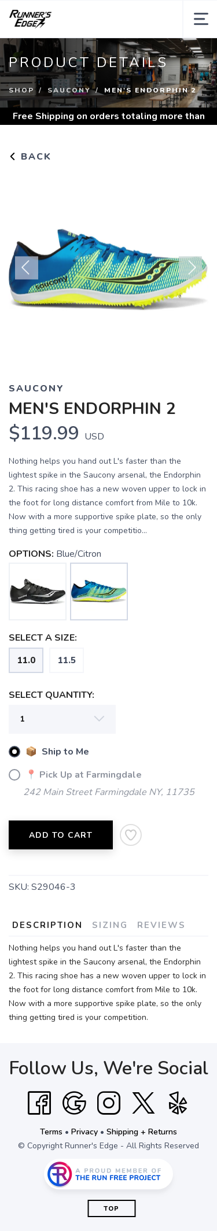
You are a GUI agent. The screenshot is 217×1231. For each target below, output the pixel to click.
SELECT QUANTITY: (51, 695)
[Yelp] (178, 1103)
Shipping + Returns (141, 1131)
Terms (51, 1131)
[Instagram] (108, 1103)
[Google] (74, 1103)
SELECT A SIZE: (43, 637)
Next (190, 272)
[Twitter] (143, 1103)
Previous (26, 272)
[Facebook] (39, 1103)
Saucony (69, 90)
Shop (21, 90)
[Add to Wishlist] (131, 835)
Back (30, 156)
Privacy (84, 1131)
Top (111, 1208)
